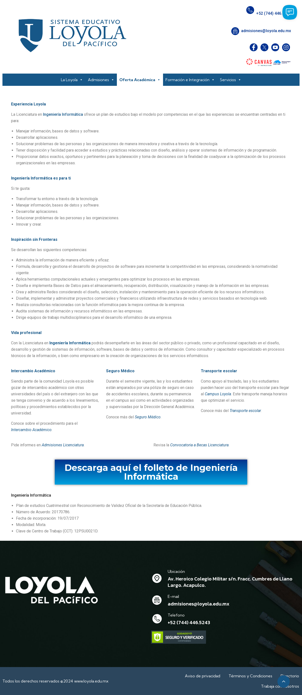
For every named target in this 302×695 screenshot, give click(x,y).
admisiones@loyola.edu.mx (266, 30)
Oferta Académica (140, 80)
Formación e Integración (190, 80)
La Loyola (72, 80)
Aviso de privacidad (203, 675)
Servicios (230, 80)
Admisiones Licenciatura (63, 445)
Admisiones (101, 80)
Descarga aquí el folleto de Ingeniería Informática (151, 472)
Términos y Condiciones (251, 675)
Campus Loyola (218, 394)
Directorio (290, 675)
